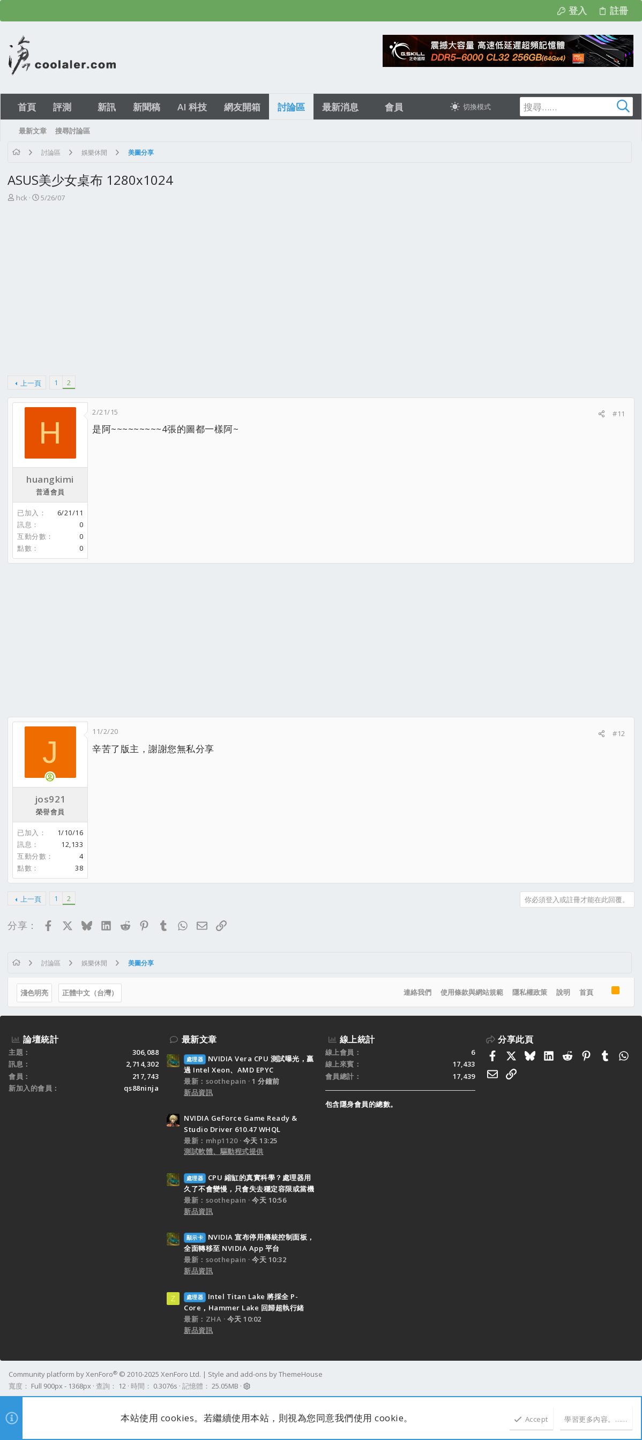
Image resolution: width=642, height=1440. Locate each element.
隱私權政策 (528, 992)
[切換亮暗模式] (470, 106)
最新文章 (199, 1039)
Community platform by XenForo (105, 1374)
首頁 (585, 992)
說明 (562, 992)
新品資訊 (198, 1092)
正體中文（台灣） (91, 993)
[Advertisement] (320, 284)
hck (22, 197)
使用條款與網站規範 (470, 992)
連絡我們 (416, 992)
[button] (80, 107)
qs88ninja (141, 1088)
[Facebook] (628, 1380)
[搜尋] (565, 107)
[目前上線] (51, 777)
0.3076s (165, 1386)
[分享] (601, 414)
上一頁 (31, 383)
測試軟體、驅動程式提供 (224, 1151)
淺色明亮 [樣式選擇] (35, 993)
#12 (618, 733)
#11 (618, 413)
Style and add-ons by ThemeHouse (265, 1374)
